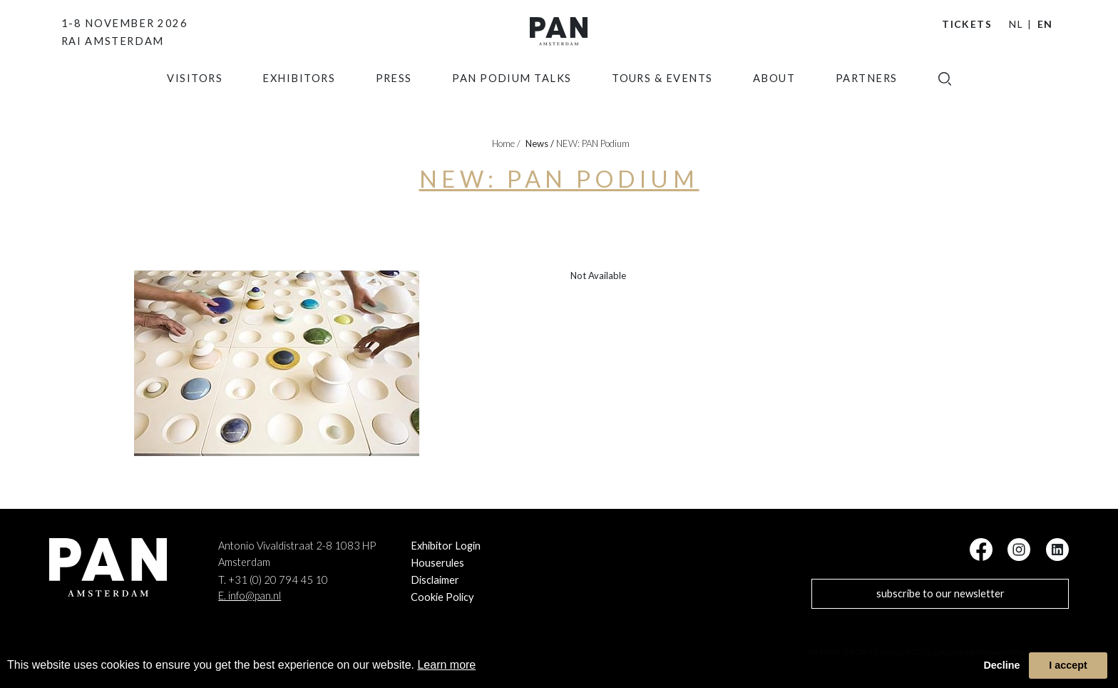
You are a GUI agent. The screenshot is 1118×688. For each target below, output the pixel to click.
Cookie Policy (442, 597)
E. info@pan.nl (249, 596)
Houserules (437, 563)
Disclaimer (435, 580)
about (774, 103)
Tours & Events (662, 103)
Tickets (967, 24)
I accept (1068, 665)
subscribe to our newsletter (940, 593)
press (394, 103)
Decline (1001, 665)
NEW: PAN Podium (593, 143)
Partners (867, 103)
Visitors (194, 103)
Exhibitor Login (446, 546)
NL (1016, 24)
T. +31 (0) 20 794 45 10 (273, 580)
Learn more (446, 665)
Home (506, 143)
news (539, 143)
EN (1045, 24)
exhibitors (298, 103)
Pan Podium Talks (512, 103)
